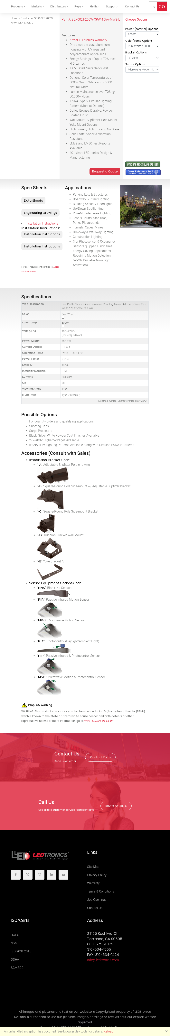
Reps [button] (77, 6)
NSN (14, 943)
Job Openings (96, 900)
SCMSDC (17, 968)
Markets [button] (37, 6)
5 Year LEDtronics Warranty (88, 40)
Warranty (93, 883)
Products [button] (17, 6)
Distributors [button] (58, 6)
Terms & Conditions (100, 891)
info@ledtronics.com (103, 960)
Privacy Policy (97, 875)
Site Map (93, 867)
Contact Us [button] (132, 6)
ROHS (15, 935)
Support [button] (111, 6)
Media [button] (94, 6)
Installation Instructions (42, 223)
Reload (108, 1031)
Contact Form (100, 757)
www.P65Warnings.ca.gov (98, 720)
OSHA (15, 959)
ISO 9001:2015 (21, 951)
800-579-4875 (116, 806)
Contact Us (94, 908)
